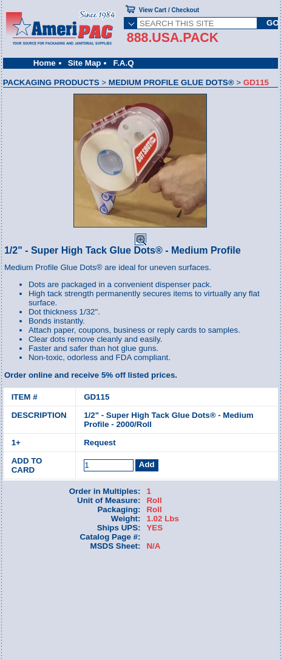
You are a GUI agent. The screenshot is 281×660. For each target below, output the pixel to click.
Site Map (84, 63)
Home (44, 63)
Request (100, 442)
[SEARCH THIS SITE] (197, 23)
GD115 (96, 396)
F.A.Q (123, 63)
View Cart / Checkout (169, 10)
